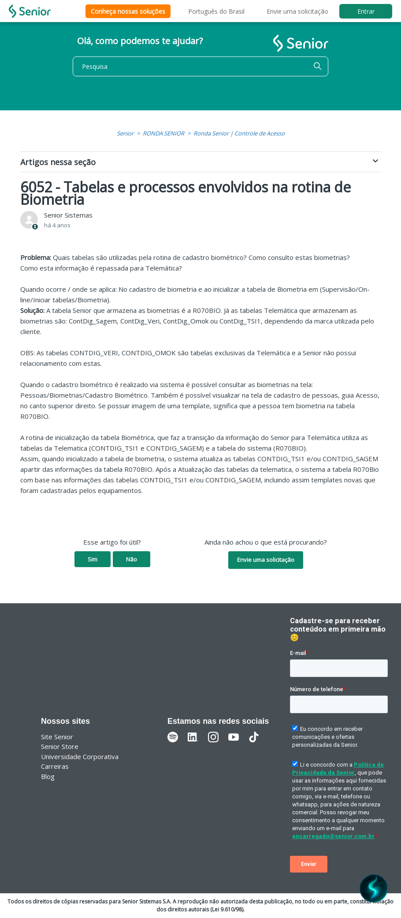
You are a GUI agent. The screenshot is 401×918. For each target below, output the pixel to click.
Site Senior (57, 736)
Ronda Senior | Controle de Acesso (239, 133)
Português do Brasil (216, 11)
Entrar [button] (366, 11)
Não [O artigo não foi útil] (131, 559)
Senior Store (59, 746)
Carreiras (55, 766)
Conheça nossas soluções (128, 11)
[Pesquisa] (200, 66)
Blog (48, 776)
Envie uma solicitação (297, 11)
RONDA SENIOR (163, 133)
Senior (125, 133)
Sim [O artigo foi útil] (92, 559)
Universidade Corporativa (80, 756)
